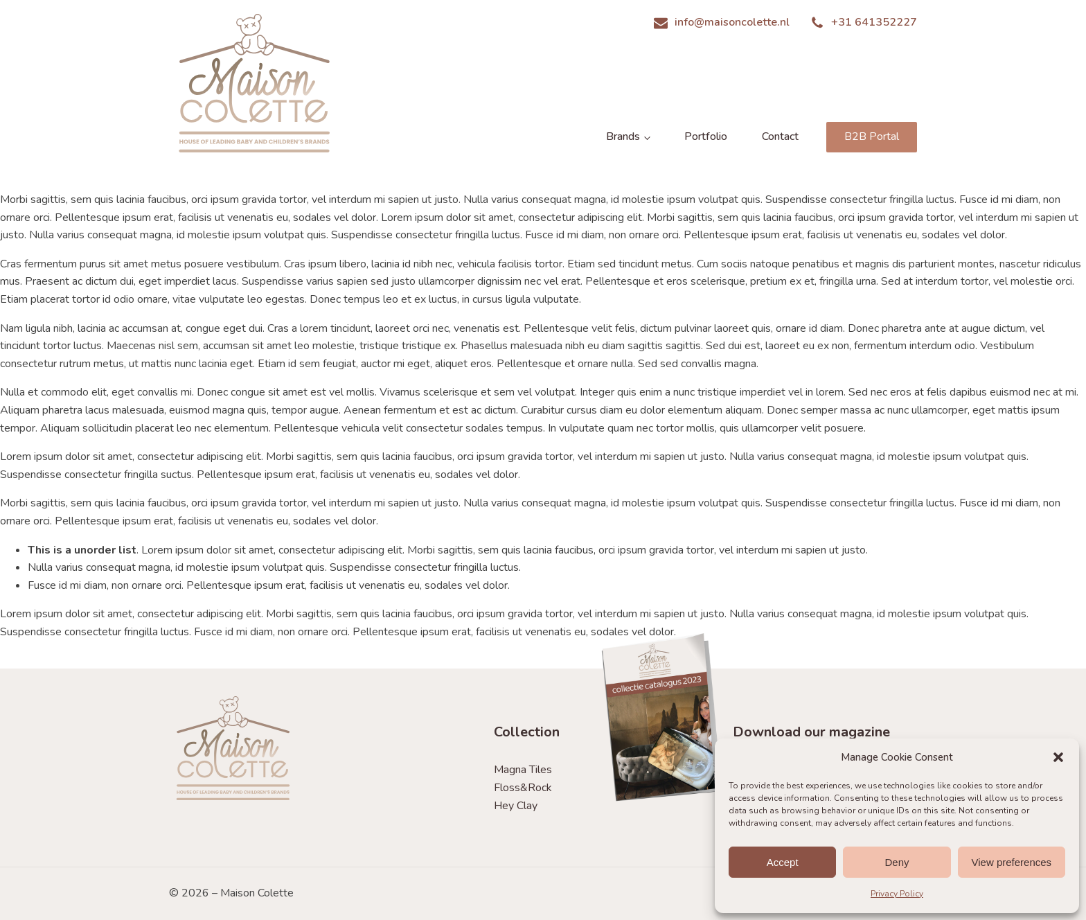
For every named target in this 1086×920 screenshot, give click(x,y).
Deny (896, 862)
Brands (623, 136)
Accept (783, 862)
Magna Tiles (523, 769)
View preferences (1012, 862)
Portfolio (705, 136)
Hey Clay (515, 805)
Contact (780, 136)
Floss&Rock (523, 787)
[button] (1058, 757)
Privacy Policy (897, 893)
